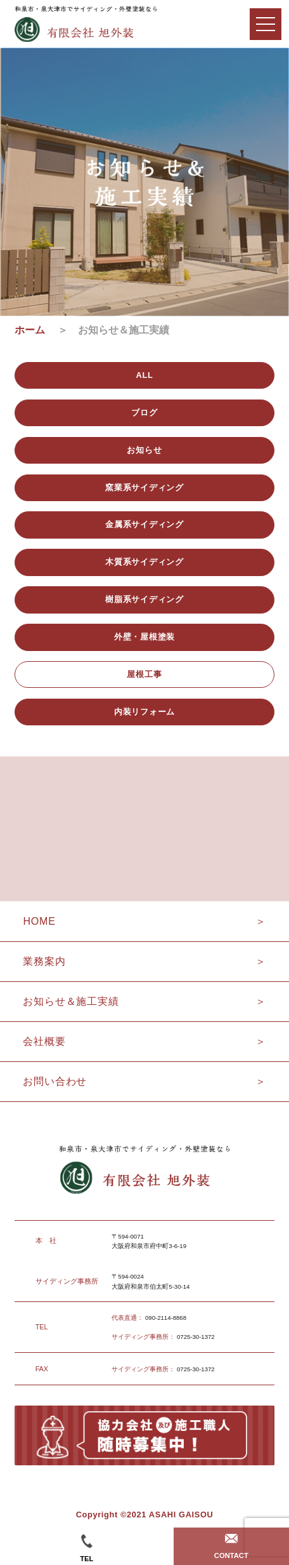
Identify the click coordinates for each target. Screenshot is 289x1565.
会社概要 (44, 1041)
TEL (86, 1548)
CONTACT (231, 1546)
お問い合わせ (55, 1081)
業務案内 (44, 961)
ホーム (35, 330)
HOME (39, 921)
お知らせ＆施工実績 (71, 1001)
